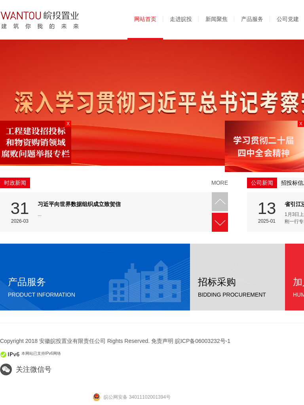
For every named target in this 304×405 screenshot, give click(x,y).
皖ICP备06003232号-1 (202, 341)
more (219, 183)
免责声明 (162, 341)
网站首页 (145, 19)
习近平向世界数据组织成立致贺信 (79, 204)
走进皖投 (181, 19)
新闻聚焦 (216, 19)
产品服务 (252, 19)
